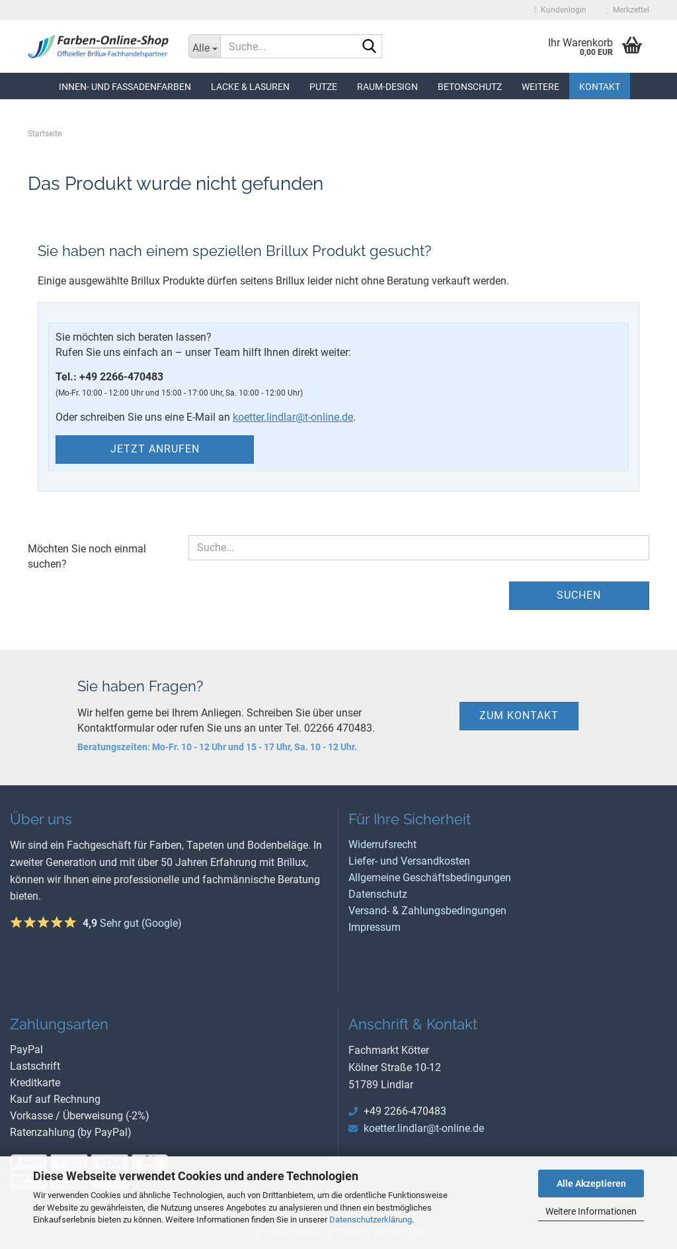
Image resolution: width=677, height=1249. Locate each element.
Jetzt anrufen (155, 449)
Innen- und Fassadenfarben (125, 86)
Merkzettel (627, 10)
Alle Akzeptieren (591, 1183)
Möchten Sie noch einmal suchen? (87, 556)
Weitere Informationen (591, 1211)
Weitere (540, 86)
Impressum (374, 927)
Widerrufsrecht (382, 844)
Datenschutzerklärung (370, 1220)
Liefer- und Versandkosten (409, 861)
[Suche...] (204, 46)
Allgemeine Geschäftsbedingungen (429, 877)
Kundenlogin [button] (560, 10)
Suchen (579, 595)
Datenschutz (377, 894)
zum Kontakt (519, 715)
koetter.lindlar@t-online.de (293, 417)
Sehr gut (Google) (132, 923)
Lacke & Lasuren (250, 86)
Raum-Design (387, 86)
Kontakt (599, 86)
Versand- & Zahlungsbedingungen (427, 910)
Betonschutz (470, 86)
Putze (323, 86)
